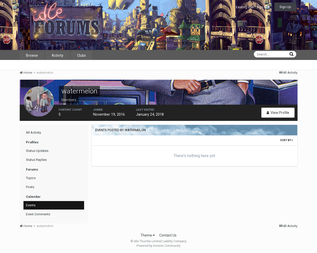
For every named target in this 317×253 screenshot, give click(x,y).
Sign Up (285, 7)
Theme (148, 235)
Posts (30, 187)
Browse (32, 55)
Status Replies (36, 160)
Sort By (286, 140)
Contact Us (167, 235)
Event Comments (38, 214)
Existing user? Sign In (253, 7)
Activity (57, 55)
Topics (31, 178)
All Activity (33, 132)
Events (30, 205)
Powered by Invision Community (158, 246)
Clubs (81, 55)
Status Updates (37, 151)
